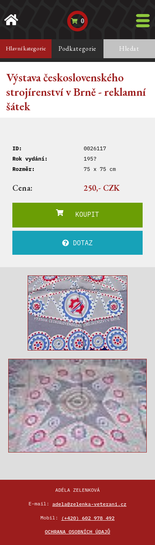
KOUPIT (77, 213)
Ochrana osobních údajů (77, 531)
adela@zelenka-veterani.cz (89, 504)
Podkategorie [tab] (77, 48)
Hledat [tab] (129, 48)
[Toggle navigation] (143, 20)
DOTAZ (77, 243)
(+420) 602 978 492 (88, 518)
